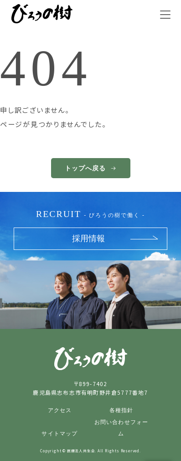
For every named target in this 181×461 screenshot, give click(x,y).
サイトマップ (59, 433)
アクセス (60, 410)
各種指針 (121, 410)
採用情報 (88, 238)
